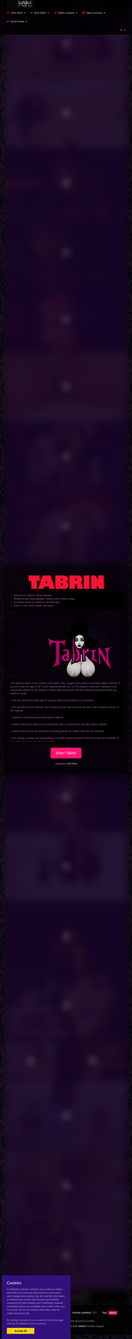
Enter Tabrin (66, 753)
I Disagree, (66, 763)
